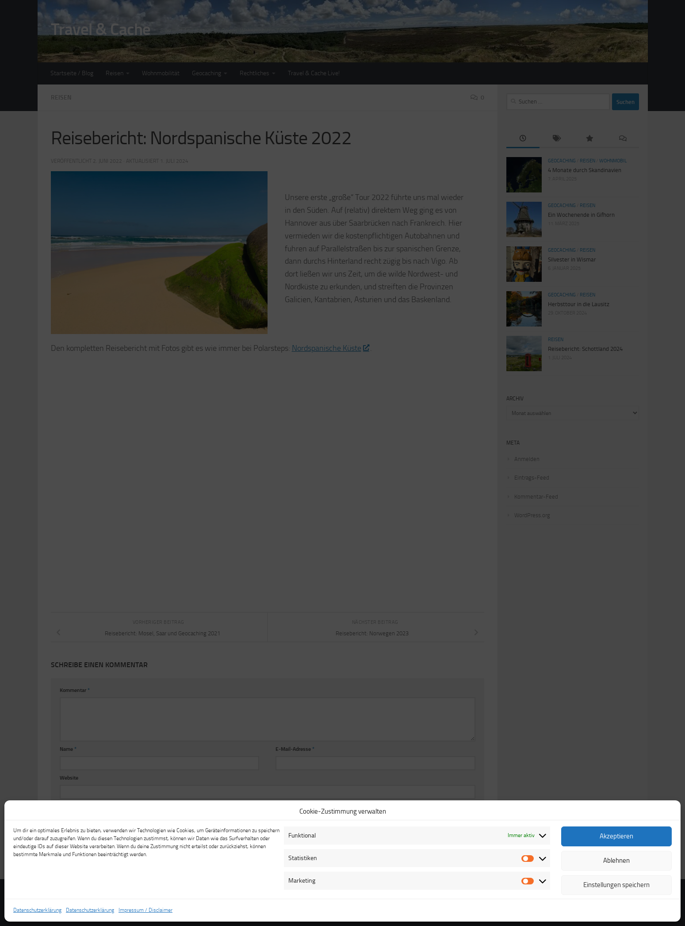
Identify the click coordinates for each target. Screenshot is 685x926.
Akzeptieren (616, 836)
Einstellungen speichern (616, 885)
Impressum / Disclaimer (145, 910)
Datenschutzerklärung (37, 910)
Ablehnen (616, 861)
